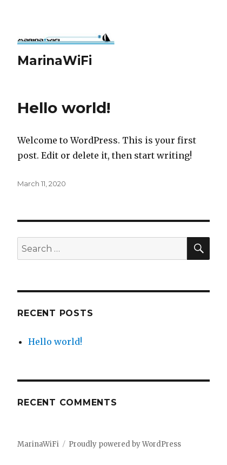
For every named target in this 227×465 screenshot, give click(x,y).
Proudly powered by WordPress (125, 444)
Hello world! (63, 108)
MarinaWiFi (54, 60)
